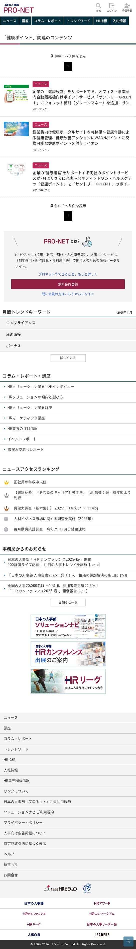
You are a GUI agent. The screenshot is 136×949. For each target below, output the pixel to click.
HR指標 (101, 21)
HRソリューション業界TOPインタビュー (41, 387)
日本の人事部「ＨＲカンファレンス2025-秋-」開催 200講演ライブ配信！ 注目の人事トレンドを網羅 (54, 562)
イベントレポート (22, 439)
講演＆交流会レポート (26, 450)
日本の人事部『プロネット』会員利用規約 (37, 802)
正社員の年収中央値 (30, 482)
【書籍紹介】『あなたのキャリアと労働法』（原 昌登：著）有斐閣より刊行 (72, 495)
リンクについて (16, 791)
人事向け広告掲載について (25, 833)
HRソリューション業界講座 (30, 408)
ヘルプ (9, 854)
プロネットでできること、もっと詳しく (68, 274)
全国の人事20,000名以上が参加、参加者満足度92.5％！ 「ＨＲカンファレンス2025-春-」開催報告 (53, 588)
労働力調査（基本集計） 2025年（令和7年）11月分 (56, 508)
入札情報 (119, 21)
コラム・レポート (47, 21)
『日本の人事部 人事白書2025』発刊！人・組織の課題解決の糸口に (67, 575)
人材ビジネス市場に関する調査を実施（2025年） (54, 519)
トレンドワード (78, 21)
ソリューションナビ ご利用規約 (29, 812)
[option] (34, 903)
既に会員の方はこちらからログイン (68, 294)
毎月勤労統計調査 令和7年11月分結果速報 (50, 529)
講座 (25, 21)
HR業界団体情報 (17, 781)
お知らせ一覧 (68, 602)
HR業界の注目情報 (23, 429)
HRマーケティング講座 (26, 418)
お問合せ (11, 875)
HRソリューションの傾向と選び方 (35, 397)
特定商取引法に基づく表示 (25, 844)
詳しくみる (68, 358)
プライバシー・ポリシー (23, 823)
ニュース (9, 21)
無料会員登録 (68, 284)
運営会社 (11, 865)
